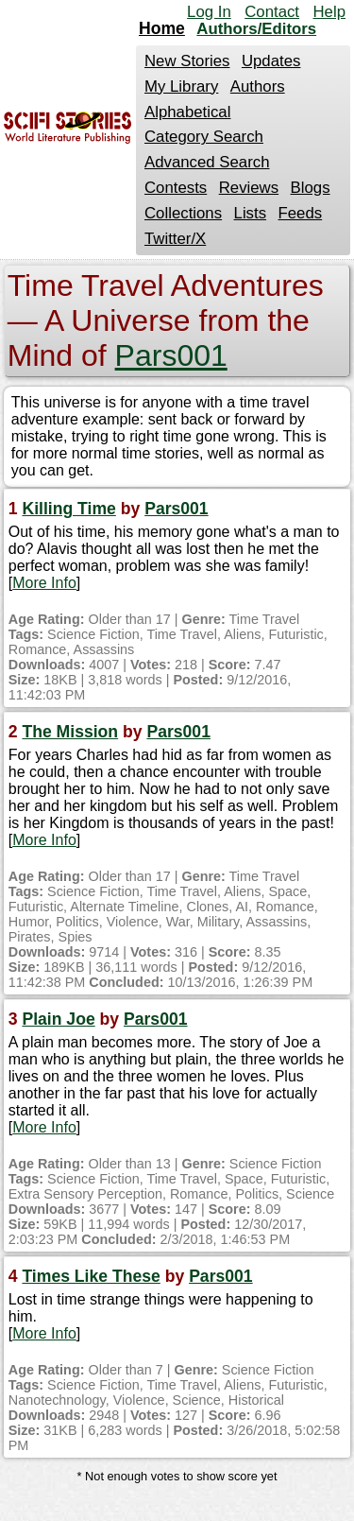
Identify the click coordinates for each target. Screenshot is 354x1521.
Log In (209, 12)
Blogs (310, 188)
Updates (271, 61)
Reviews (248, 188)
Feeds (300, 213)
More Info (44, 583)
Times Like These (91, 1276)
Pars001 (171, 355)
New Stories (186, 61)
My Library (181, 86)
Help (329, 12)
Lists (250, 213)
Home (162, 28)
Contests (175, 188)
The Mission (70, 731)
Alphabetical (187, 112)
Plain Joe (58, 1019)
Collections (183, 213)
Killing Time (68, 508)
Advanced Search (206, 162)
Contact (271, 12)
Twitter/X (175, 239)
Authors (257, 86)
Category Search (203, 137)
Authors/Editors (256, 29)
